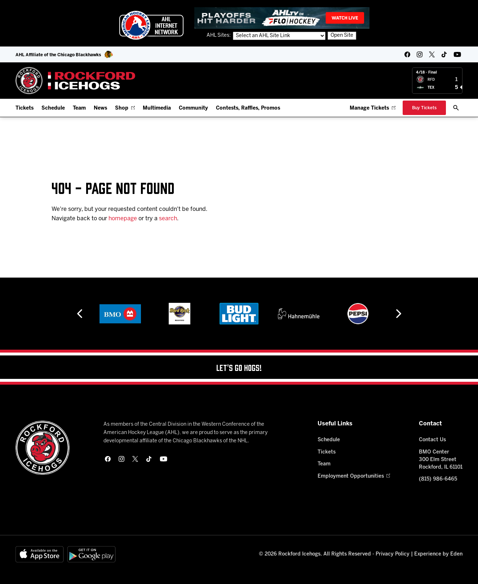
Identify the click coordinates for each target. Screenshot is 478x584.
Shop (125, 108)
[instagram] (419, 54)
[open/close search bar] (456, 107)
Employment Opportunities (354, 476)
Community (193, 108)
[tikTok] (444, 54)
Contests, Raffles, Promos (248, 108)
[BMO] (120, 313)
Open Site (342, 35)
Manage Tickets (372, 108)
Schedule (53, 108)
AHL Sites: (219, 35)
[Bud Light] (239, 313)
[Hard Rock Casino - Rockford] (179, 313)
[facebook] (407, 54)
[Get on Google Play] (91, 554)
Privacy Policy (393, 554)
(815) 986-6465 (438, 479)
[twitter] (432, 54)
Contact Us (432, 440)
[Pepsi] (358, 313)
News (100, 108)
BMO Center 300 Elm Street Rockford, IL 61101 (440, 460)
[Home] (76, 80)
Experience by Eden (438, 554)
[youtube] (457, 54)
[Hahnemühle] (298, 313)
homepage (123, 218)
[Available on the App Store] (40, 554)
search (168, 218)
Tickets (25, 108)
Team (79, 108)
